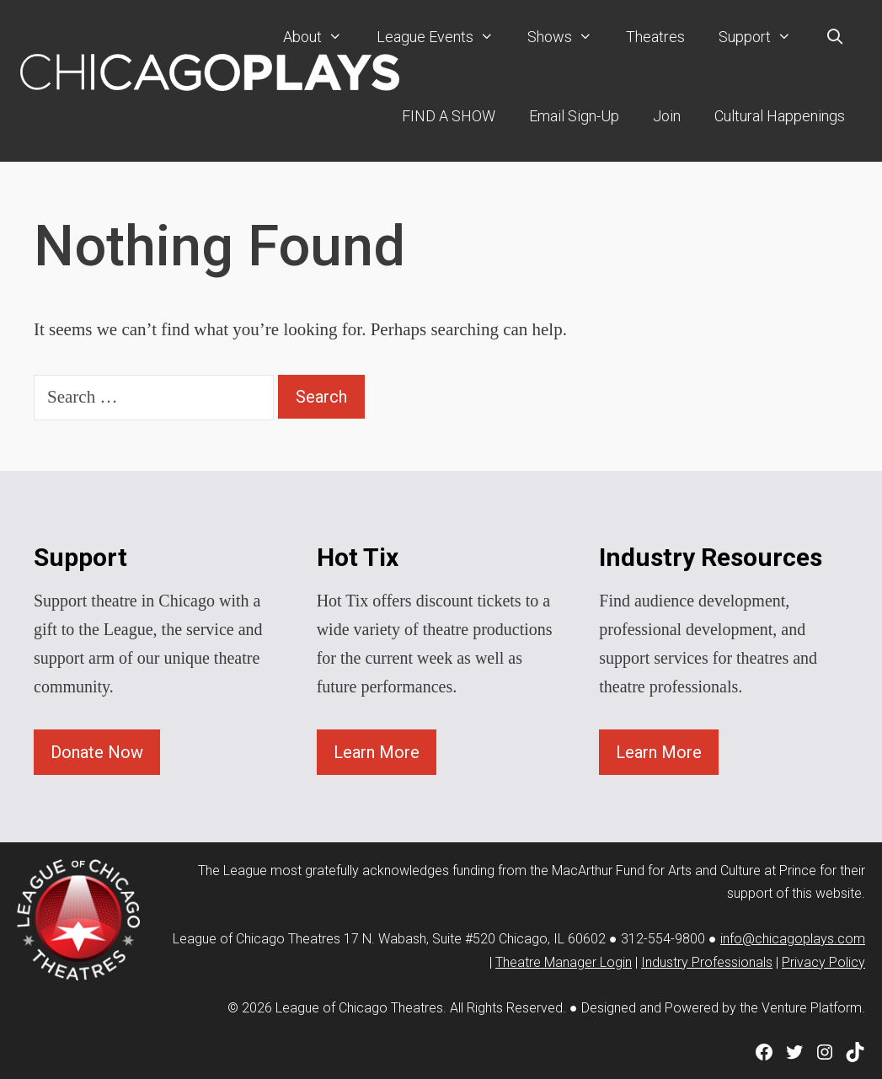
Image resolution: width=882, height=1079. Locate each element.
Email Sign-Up (574, 116)
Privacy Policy (823, 962)
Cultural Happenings (779, 116)
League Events (443, 37)
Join (667, 116)
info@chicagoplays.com (792, 939)
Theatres (655, 36)
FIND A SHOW (448, 116)
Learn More (377, 752)
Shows (568, 37)
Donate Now (97, 752)
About (321, 37)
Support (763, 37)
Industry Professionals (706, 962)
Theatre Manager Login (563, 962)
